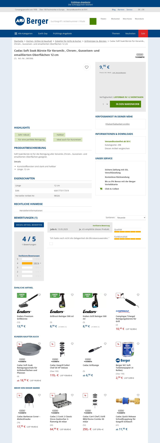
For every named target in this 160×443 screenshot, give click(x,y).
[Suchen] (93, 21)
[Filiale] (103, 21)
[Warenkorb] (139, 21)
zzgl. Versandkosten (119, 73)
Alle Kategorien (25, 33)
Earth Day (42, 33)
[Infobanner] (80, 3)
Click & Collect (112, 188)
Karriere (121, 9)
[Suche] (69, 21)
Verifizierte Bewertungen (29, 255)
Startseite (18, 41)
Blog (114, 9)
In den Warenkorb (125, 104)
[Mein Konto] (127, 21)
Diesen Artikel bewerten (29, 224)
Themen (116, 33)
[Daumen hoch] (51, 243)
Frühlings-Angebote (80, 2)
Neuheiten (130, 33)
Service (129, 9)
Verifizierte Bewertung (101, 225)
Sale (143, 33)
